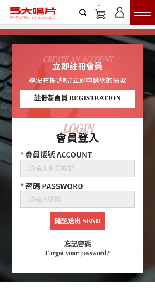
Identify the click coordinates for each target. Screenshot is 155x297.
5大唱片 (33, 13)
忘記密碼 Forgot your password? (77, 248)
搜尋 (83, 12)
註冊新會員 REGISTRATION (77, 98)
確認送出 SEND (77, 221)
